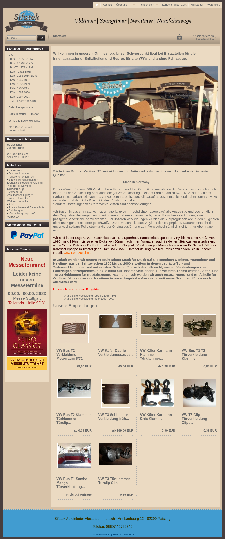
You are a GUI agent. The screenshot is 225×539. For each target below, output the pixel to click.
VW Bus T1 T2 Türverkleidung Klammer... (194, 354)
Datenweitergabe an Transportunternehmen (20, 175)
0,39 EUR (210, 430)
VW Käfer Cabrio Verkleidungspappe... (115, 352)
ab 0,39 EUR (83, 430)
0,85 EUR (210, 366)
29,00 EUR (84, 366)
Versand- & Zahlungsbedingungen (20, 194)
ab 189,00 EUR (123, 430)
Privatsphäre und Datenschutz (26, 207)
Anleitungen (16, 210)
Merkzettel (197, 4)
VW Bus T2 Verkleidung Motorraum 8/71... (70, 354)
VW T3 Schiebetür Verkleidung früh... (113, 417)
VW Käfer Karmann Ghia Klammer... (156, 417)
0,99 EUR (168, 430)
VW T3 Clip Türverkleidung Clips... (194, 419)
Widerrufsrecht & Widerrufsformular (18, 200)
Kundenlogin (148, 4)
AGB (11, 204)
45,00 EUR (125, 366)
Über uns (121, 4)
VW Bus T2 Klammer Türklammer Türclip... (73, 419)
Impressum (15, 170)
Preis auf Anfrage (79, 494)
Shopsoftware (101, 534)
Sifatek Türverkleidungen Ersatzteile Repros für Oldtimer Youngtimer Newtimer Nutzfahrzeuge (25, 184)
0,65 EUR (126, 494)
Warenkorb (213, 4)
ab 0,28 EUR (166, 366)
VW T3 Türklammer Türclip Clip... (114, 481)
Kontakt (107, 4)
